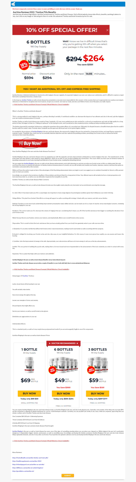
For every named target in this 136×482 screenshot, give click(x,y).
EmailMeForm (68, 4)
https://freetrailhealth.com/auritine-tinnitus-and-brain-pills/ (30, 458)
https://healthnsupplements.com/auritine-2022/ (26, 461)
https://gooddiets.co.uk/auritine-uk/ (23, 471)
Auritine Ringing (37, 131)
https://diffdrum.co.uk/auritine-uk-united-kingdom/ (27, 468)
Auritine (25, 276)
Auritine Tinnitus (27, 100)
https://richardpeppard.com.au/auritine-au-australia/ (28, 464)
